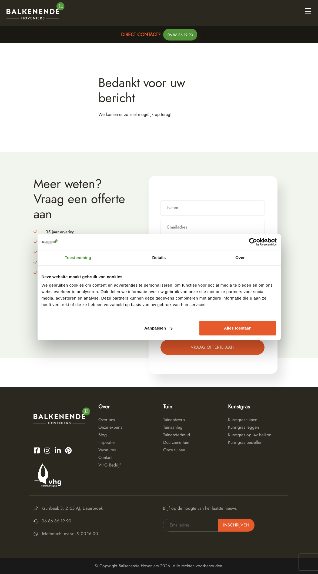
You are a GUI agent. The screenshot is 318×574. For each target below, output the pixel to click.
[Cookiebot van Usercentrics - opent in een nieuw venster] (253, 242)
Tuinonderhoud (176, 435)
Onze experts (110, 427)
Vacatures (107, 450)
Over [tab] (240, 257)
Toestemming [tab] (78, 257)
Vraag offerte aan (212, 347)
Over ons (106, 420)
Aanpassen (158, 328)
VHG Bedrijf (109, 465)
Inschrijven (236, 525)
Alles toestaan (238, 328)
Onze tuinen (174, 450)
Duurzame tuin (176, 442)
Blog (102, 435)
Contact (105, 457)
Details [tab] (159, 257)
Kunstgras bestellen (245, 442)
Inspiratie (106, 442)
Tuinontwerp (174, 420)
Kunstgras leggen (243, 427)
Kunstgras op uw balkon (249, 435)
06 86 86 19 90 (180, 35)
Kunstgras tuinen (242, 420)
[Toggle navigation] (308, 11)
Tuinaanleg (172, 427)
